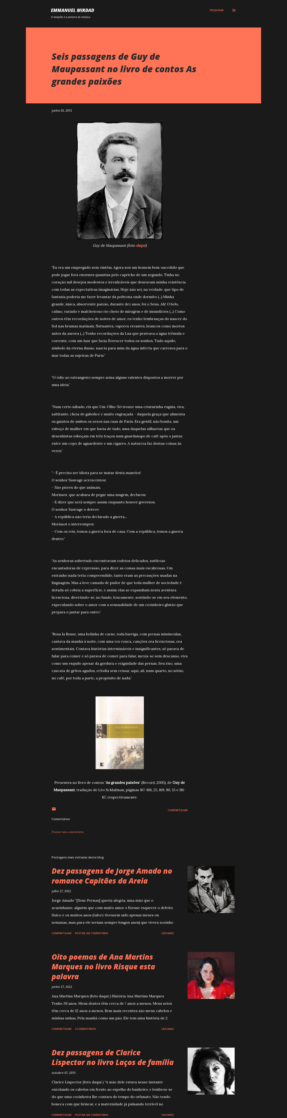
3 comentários (85, 1029)
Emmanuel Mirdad (72, 10)
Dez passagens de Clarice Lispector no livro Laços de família (113, 1057)
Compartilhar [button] (178, 810)
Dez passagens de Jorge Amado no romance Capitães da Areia (112, 876)
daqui (141, 245)
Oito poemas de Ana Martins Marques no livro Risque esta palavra (103, 966)
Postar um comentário (68, 832)
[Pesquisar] (217, 10)
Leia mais (168, 933)
